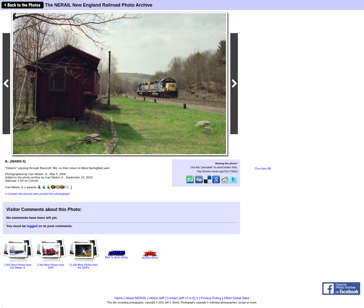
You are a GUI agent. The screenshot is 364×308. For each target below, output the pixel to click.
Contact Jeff (175, 298)
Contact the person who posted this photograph (39, 193)
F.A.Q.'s (192, 298)
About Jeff (156, 298)
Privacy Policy (211, 298)
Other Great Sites (236, 298)
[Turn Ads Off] (263, 168)
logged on (34, 226)
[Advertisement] (263, 89)
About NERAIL (136, 298)
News (119, 298)
